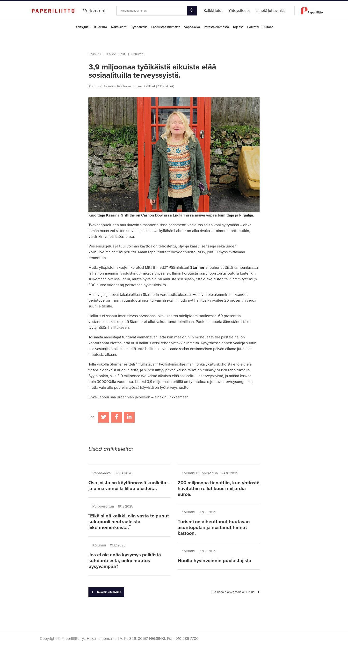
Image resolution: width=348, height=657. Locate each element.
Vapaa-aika (192, 27)
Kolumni (138, 54)
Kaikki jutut (115, 54)
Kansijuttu (82, 27)
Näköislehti (119, 27)
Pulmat (267, 27)
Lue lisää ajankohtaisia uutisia (235, 592)
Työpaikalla (139, 27)
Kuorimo (100, 27)
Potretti (253, 27)
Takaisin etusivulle (106, 592)
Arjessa (238, 27)
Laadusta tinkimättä (165, 27)
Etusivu (94, 54)
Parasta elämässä (216, 27)
